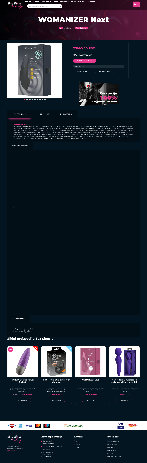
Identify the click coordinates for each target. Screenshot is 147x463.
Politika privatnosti (114, 456)
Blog (75, 441)
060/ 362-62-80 (83, 71)
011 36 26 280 (105, 71)
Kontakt (77, 447)
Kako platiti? (111, 447)
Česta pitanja (112, 444)
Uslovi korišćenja (113, 441)
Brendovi (82, 1)
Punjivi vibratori (81, 28)
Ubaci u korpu (84, 61)
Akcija (37, 1)
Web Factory (11, 450)
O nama (77, 444)
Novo (56, 1)
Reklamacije (111, 450)
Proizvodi (28, 1)
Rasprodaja (47, 1)
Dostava (110, 453)
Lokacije (91, 1)
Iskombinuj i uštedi (68, 1)
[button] (24, 99)
